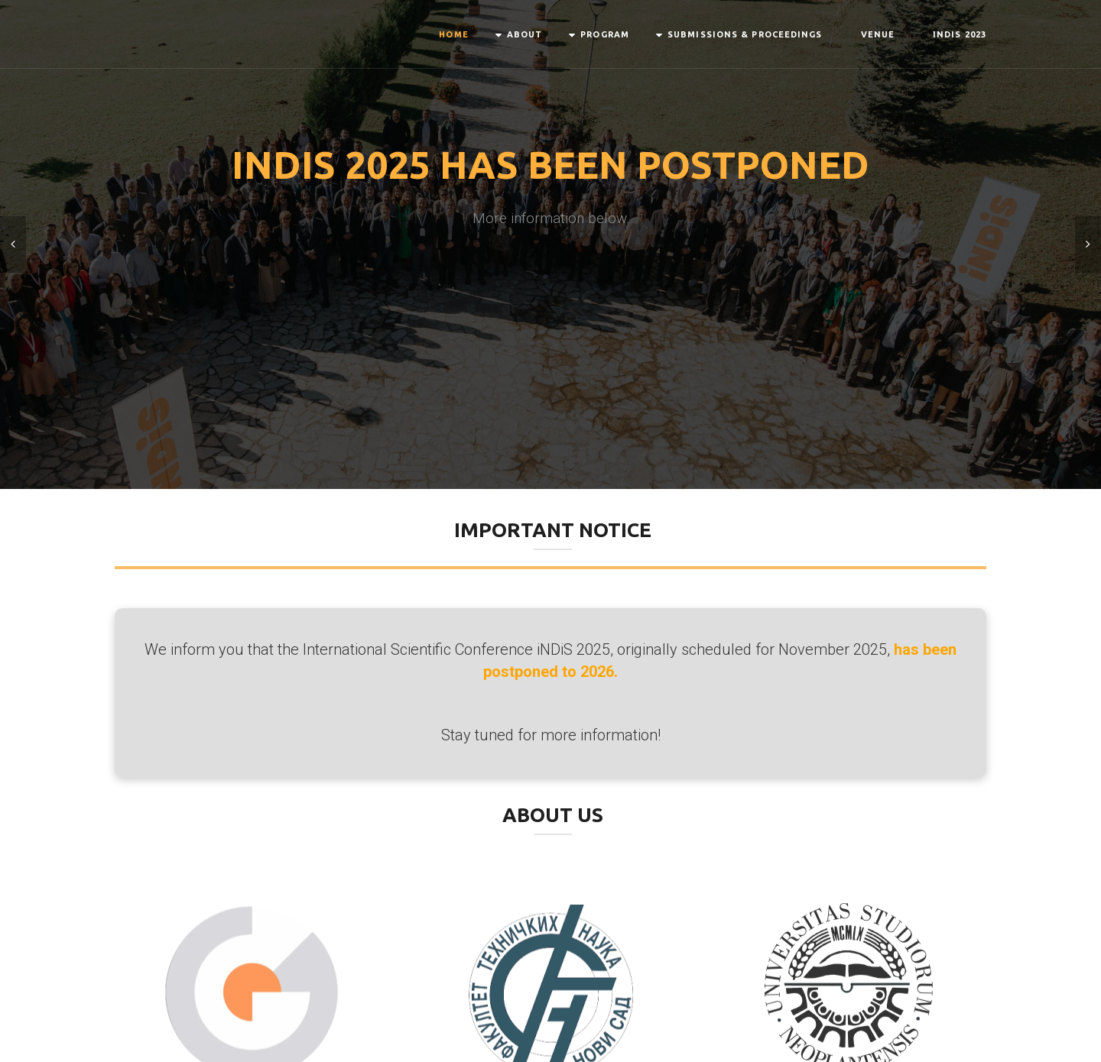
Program (604, 34)
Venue (878, 34)
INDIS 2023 (959, 34)
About (525, 34)
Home (453, 34)
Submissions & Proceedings (745, 34)
